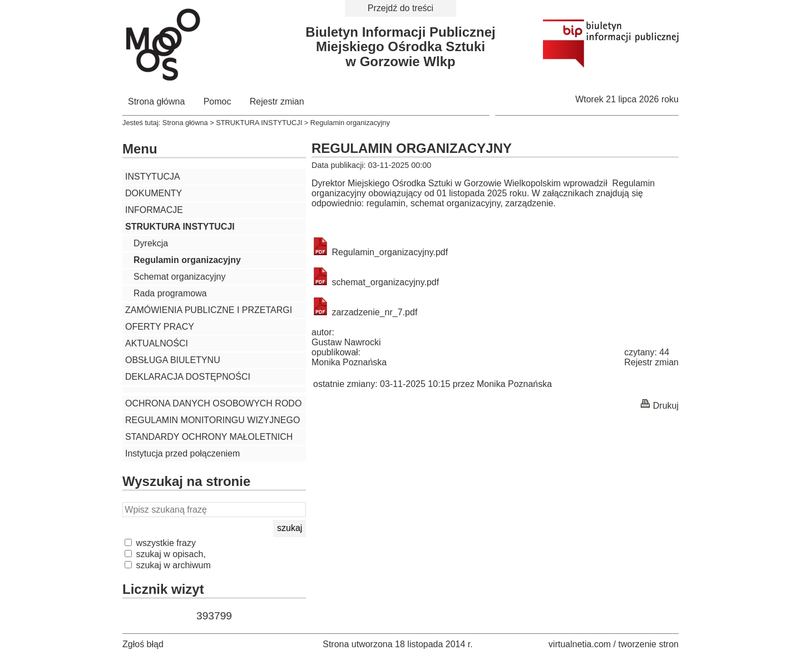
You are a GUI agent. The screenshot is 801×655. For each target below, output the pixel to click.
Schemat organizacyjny (179, 276)
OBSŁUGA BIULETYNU (172, 360)
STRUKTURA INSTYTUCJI (259, 122)
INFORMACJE (154, 210)
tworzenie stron (649, 644)
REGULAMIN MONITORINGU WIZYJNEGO (212, 420)
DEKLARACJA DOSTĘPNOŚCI (187, 376)
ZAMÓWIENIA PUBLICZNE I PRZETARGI (208, 310)
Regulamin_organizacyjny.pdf (380, 252)
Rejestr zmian (277, 101)
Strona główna (156, 101)
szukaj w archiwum (168, 565)
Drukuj (666, 405)
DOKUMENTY (153, 193)
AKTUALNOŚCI (156, 343)
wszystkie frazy (160, 543)
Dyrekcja (151, 243)
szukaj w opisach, (165, 554)
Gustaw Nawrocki (346, 342)
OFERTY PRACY (159, 326)
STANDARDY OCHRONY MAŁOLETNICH (209, 436)
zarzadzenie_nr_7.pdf (364, 312)
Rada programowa (170, 293)
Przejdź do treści (400, 8)
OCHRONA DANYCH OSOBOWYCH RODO (213, 403)
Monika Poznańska (349, 362)
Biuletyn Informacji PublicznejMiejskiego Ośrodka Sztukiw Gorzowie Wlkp (400, 46)
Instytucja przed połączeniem (182, 453)
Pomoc (217, 101)
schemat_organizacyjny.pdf (375, 282)
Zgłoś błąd (143, 644)
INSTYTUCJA (152, 176)
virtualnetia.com (579, 644)
